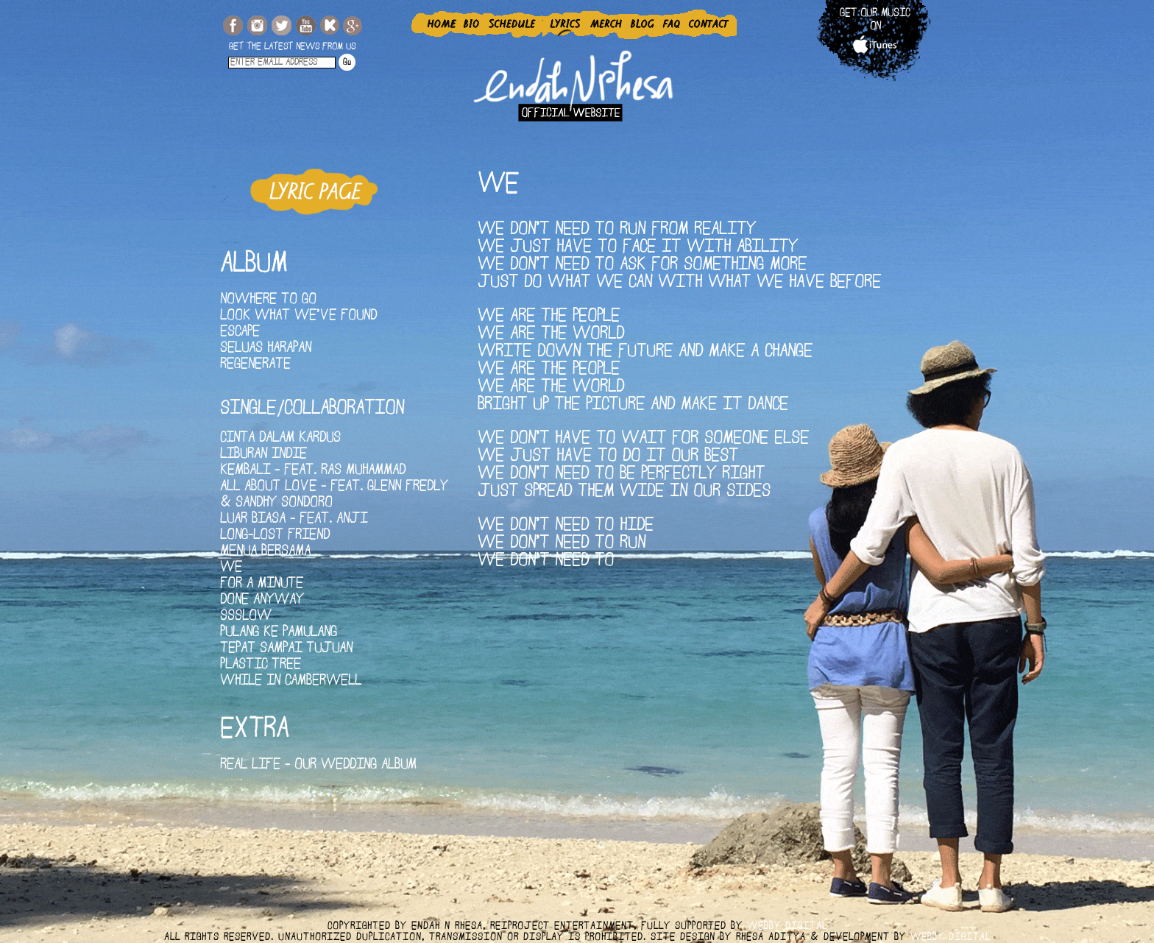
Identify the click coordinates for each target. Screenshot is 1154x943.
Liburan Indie (263, 455)
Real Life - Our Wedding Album (318, 765)
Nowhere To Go (268, 300)
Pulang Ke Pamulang (278, 633)
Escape (240, 332)
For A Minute (261, 584)
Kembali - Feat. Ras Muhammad (313, 471)
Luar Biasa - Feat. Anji (293, 519)
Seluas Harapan (265, 349)
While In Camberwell (290, 681)
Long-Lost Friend (275, 536)
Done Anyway (262, 600)
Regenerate (255, 365)
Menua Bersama (265, 552)
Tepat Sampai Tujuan (286, 649)
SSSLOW (246, 617)
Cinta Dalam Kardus (280, 438)
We (231, 568)
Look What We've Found (298, 316)
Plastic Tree (260, 665)
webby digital (787, 926)
